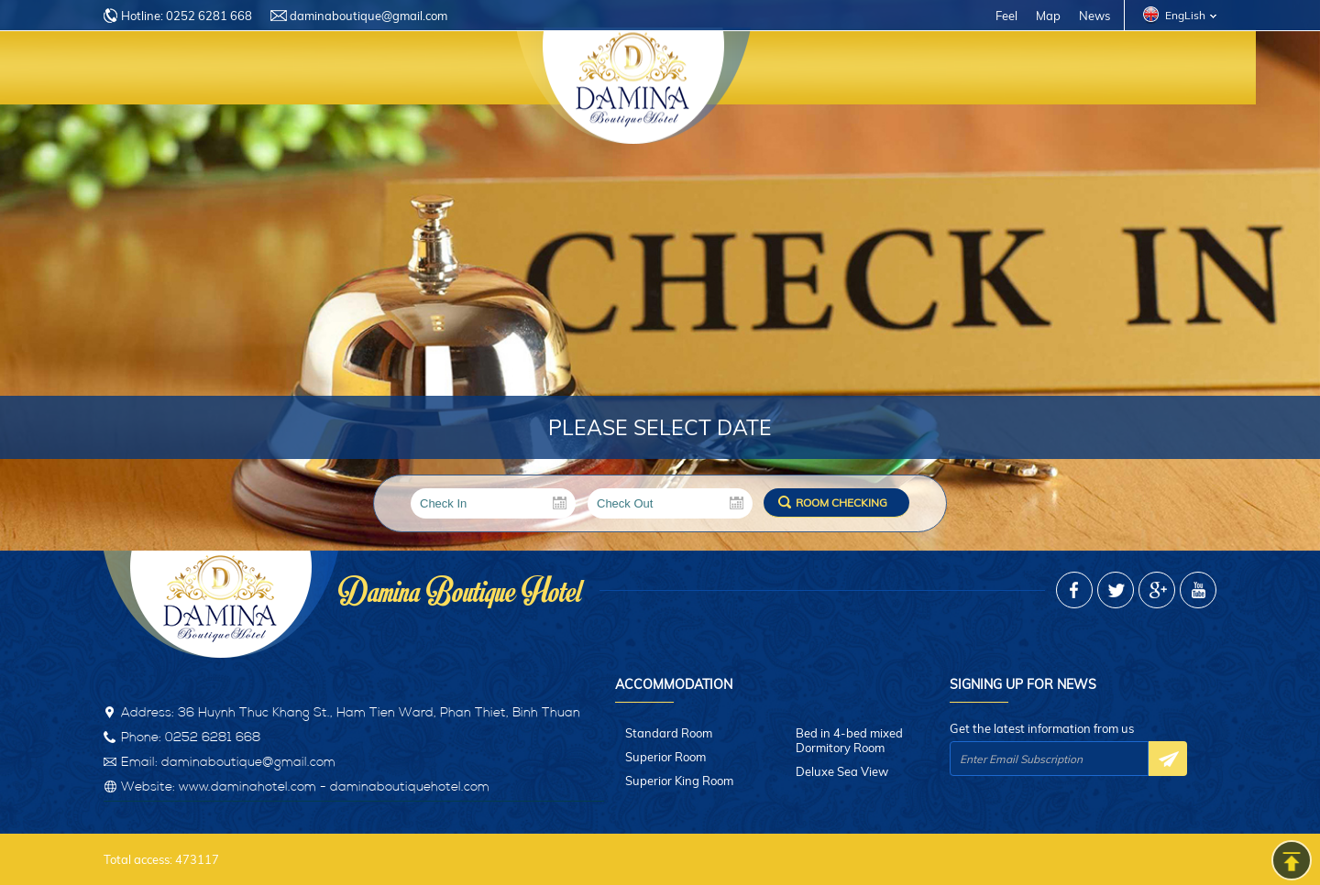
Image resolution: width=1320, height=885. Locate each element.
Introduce (236, 71)
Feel (1007, 15)
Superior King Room (679, 780)
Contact (1167, 71)
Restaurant (847, 71)
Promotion (969, 71)
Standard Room (668, 733)
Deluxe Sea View (842, 771)
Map (1048, 15)
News (1094, 15)
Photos (1073, 71)
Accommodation (373, 71)
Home (141, 71)
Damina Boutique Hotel (459, 587)
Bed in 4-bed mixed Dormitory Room (849, 740)
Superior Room (665, 756)
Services (502, 71)
